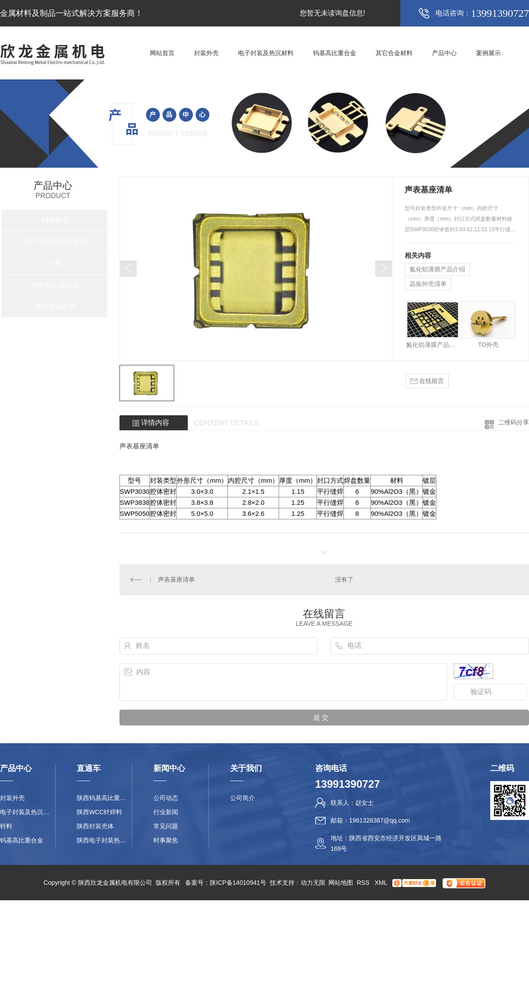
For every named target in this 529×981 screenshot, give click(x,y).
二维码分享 (513, 422)
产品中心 (444, 52)
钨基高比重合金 (334, 52)
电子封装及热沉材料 (266, 52)
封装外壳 (206, 52)
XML (382, 882)
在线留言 (427, 381)
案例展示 (488, 52)
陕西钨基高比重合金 (104, 797)
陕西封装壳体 (95, 826)
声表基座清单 (176, 579)
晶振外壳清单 (428, 283)
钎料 (55, 263)
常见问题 (165, 826)
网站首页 (162, 52)
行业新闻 (165, 812)
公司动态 (165, 797)
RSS (364, 882)
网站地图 (340, 882)
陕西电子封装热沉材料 (104, 840)
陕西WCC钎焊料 (99, 812)
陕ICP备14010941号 (238, 882)
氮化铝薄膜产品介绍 (437, 269)
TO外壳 (488, 344)
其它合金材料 (394, 52)
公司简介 (242, 797)
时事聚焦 (165, 840)
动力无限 (313, 882)
